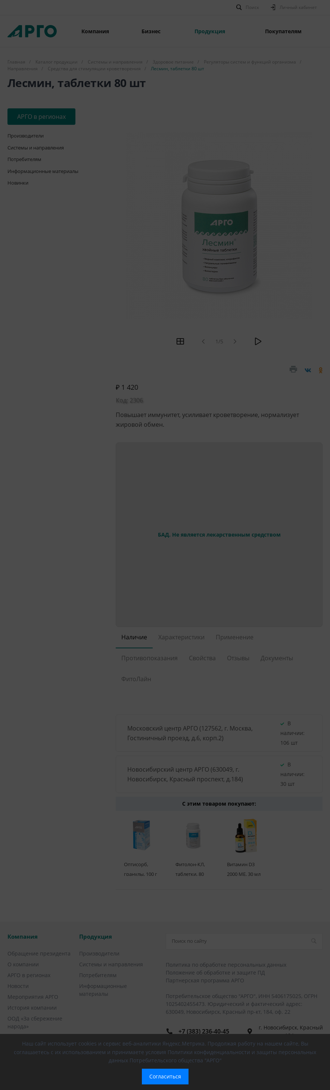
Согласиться (165, 1076)
